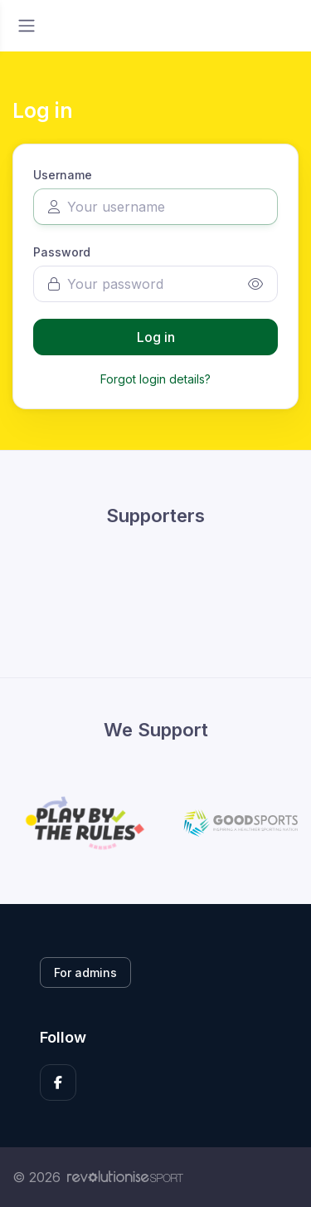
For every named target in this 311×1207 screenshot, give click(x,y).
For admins (85, 972)
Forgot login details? (155, 379)
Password (61, 252)
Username (62, 175)
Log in (156, 337)
